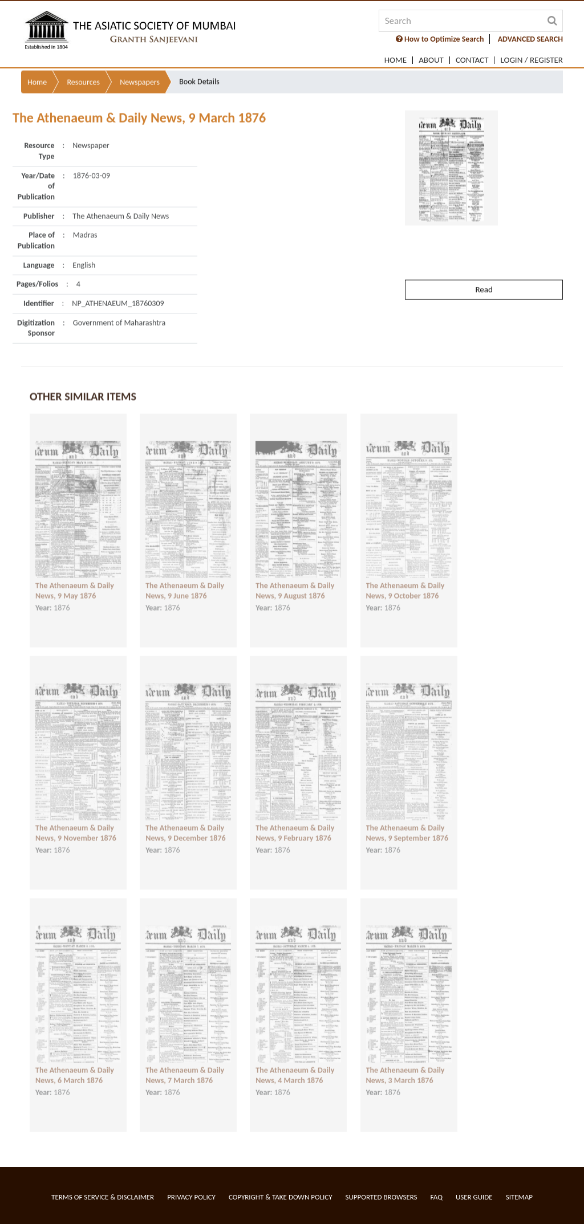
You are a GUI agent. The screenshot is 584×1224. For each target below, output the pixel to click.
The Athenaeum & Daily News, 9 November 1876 (75, 821)
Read (483, 259)
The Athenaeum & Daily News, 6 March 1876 (74, 1063)
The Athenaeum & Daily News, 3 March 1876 (405, 1063)
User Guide (474, 1197)
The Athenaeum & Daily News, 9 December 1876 (185, 821)
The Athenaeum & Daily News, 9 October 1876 (405, 578)
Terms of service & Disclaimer (102, 1197)
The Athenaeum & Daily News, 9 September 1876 (407, 821)
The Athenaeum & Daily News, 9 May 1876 (74, 578)
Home (395, 60)
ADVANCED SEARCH (530, 39)
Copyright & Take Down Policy (280, 1197)
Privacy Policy (191, 1197)
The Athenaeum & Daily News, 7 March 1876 (184, 1063)
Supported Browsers (381, 1197)
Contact (472, 60)
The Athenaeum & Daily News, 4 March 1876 (295, 1063)
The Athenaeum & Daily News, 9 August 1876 (295, 578)
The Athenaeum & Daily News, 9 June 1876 (184, 578)
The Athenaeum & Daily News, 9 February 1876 (295, 821)
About (431, 60)
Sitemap (519, 1197)
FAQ (437, 1197)
